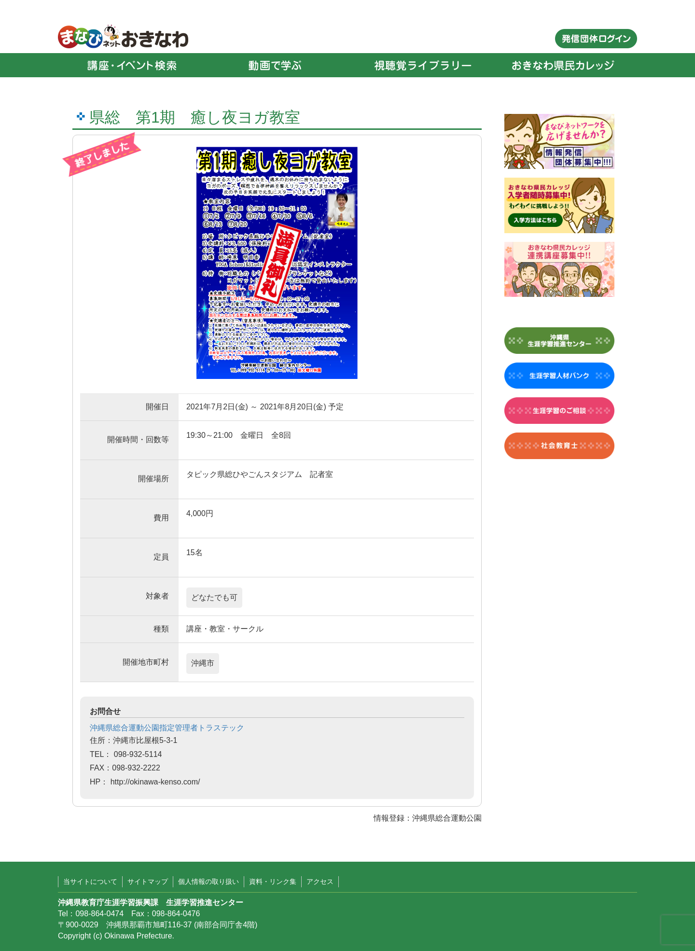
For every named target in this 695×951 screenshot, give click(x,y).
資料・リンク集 (272, 881)
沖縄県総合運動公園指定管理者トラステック (167, 728)
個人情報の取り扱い (208, 881)
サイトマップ (147, 881)
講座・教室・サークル (225, 629)
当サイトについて (90, 881)
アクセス (320, 881)
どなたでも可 (214, 597)
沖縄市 (202, 663)
